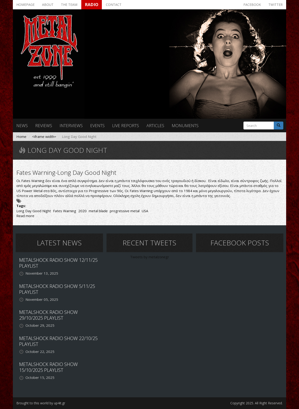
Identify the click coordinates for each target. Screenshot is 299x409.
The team (69, 4)
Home (21, 136)
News (22, 125)
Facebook (252, 4)
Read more (25, 215)
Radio (91, 4)
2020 (82, 210)
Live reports (125, 125)
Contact (113, 4)
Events (97, 125)
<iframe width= (44, 136)
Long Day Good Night (33, 210)
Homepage (25, 4)
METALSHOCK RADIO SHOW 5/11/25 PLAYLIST (57, 289)
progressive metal (124, 210)
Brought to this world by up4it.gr (40, 403)
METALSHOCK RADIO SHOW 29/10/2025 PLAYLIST (48, 315)
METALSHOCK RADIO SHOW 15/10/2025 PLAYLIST (48, 367)
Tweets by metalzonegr (149, 257)
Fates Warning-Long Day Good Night (66, 172)
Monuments (185, 125)
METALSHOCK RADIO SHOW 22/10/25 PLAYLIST (58, 341)
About (47, 4)
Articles (155, 125)
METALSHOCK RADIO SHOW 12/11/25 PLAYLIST (58, 263)
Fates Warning (64, 210)
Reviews (43, 125)
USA (145, 210)
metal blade (98, 210)
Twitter (275, 4)
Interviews (71, 125)
